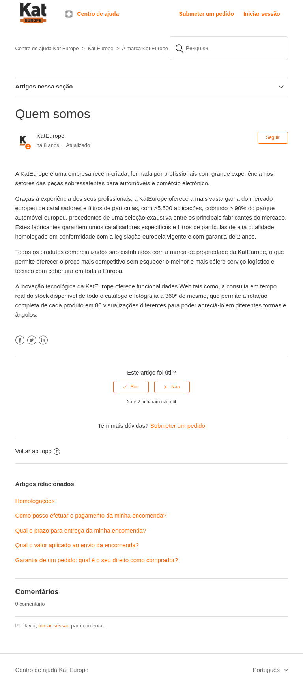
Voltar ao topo (37, 451)
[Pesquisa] (229, 48)
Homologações (34, 500)
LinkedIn (43, 340)
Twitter (32, 340)
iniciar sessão (54, 626)
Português (267, 669)
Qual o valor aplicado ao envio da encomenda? (77, 545)
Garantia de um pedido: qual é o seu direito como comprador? (96, 560)
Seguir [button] (273, 137)
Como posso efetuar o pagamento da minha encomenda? (90, 515)
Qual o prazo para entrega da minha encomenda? (80, 530)
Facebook (20, 340)
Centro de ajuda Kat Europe (51, 669)
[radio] (131, 387)
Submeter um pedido (206, 14)
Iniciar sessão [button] (261, 14)
